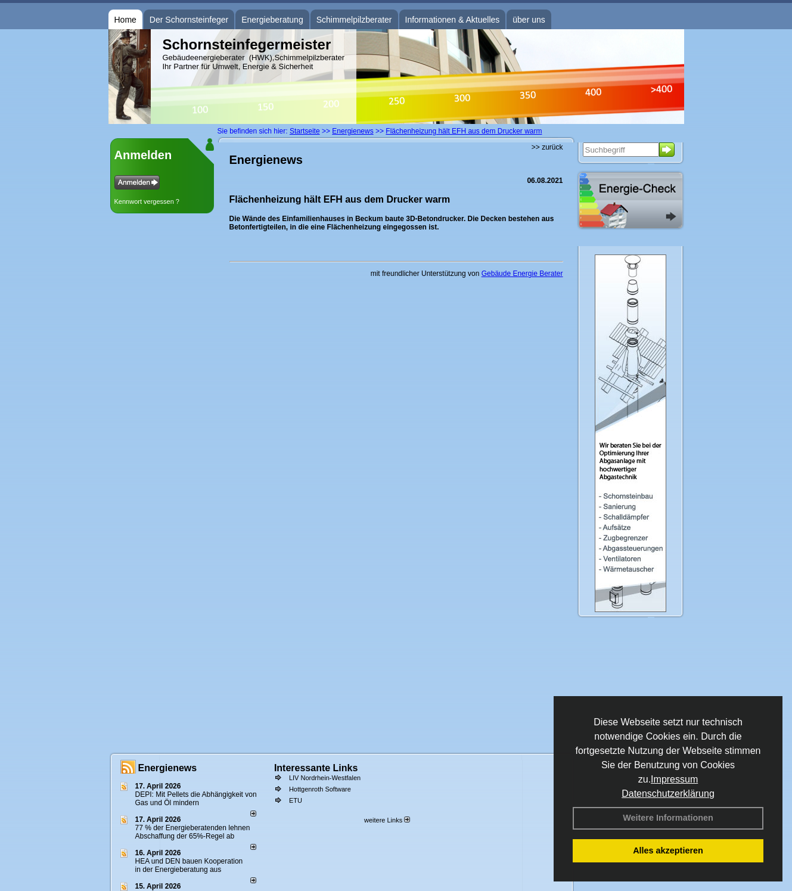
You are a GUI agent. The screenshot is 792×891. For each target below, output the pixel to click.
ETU (295, 800)
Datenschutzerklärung (668, 793)
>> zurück (547, 147)
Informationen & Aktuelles (452, 19)
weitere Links (387, 820)
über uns (529, 19)
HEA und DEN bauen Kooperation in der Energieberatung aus (189, 865)
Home (125, 19)
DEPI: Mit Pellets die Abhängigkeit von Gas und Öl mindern (196, 798)
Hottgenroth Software (320, 789)
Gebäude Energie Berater (522, 273)
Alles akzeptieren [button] (668, 850)
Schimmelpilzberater (354, 19)
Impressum (674, 779)
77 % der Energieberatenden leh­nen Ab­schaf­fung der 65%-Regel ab (192, 832)
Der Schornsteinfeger (189, 19)
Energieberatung (272, 19)
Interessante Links (316, 768)
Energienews (167, 768)
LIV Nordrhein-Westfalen (325, 777)
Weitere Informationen (668, 817)
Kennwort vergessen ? (146, 201)
